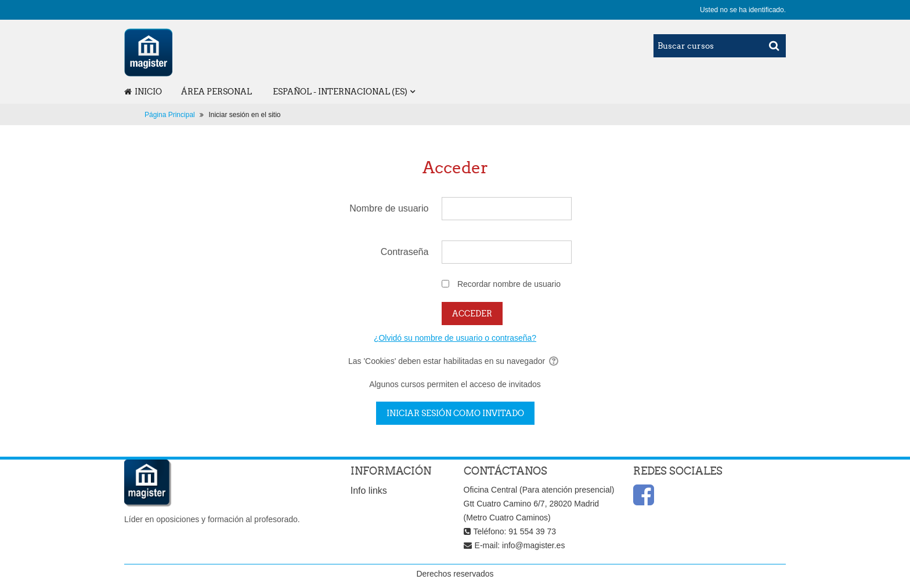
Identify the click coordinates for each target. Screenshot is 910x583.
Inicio (143, 91)
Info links (369, 490)
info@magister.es (533, 545)
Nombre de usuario (388, 208)
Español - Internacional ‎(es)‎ (340, 91)
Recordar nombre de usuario (509, 284)
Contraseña (405, 252)
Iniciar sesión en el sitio (244, 115)
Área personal (216, 91)
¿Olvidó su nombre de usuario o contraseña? (455, 337)
